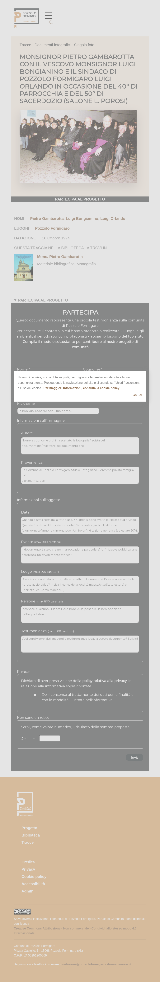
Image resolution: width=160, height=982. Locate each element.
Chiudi (137, 395)
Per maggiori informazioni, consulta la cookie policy (82, 388)
